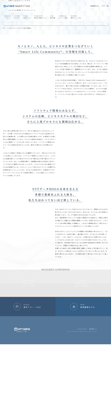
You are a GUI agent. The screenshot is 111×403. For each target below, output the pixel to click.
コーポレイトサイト (82, 375)
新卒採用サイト (93, 375)
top (4, 69)
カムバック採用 (63, 17)
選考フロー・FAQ (76, 17)
